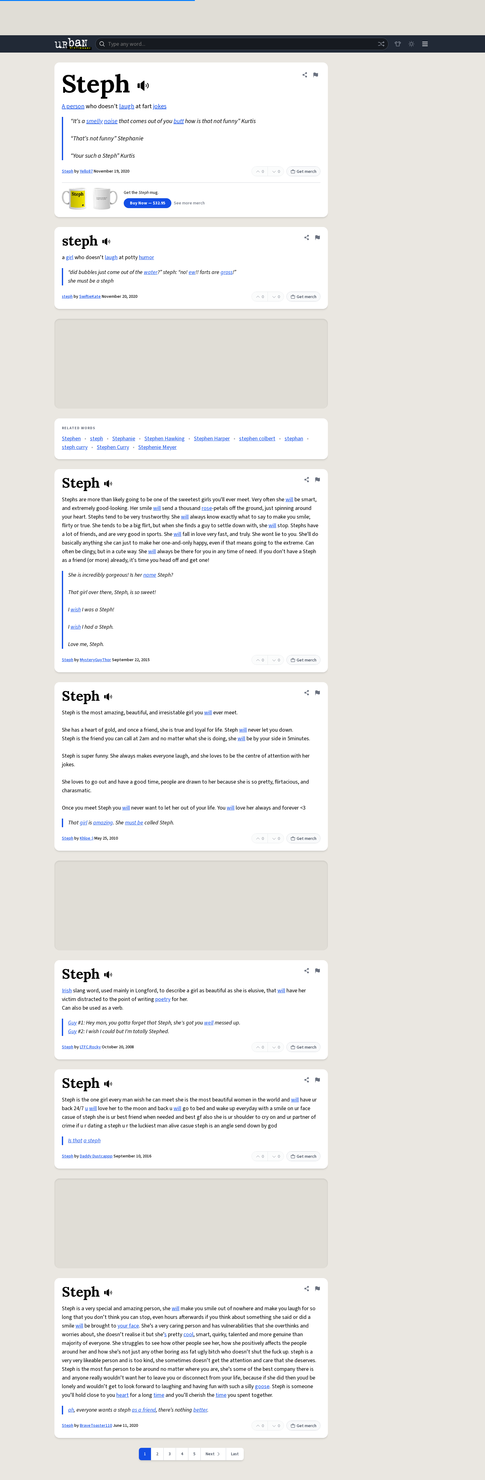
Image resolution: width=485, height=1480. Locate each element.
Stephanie (123, 439)
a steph (92, 1140)
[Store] (397, 43)
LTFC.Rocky (90, 1047)
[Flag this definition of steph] (317, 237)
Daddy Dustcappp (96, 1156)
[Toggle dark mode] (411, 43)
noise (111, 121)
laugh (126, 106)
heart (122, 1395)
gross (227, 272)
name (149, 575)
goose (262, 1386)
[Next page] (213, 1454)
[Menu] (425, 43)
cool (188, 1334)
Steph (67, 171)
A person (73, 106)
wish (76, 610)
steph (67, 296)
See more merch (189, 203)
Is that (75, 1140)
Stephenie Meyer (157, 447)
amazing (103, 823)
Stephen (71, 439)
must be (134, 823)
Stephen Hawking (164, 439)
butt (179, 121)
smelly (94, 121)
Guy (72, 1023)
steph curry (75, 447)
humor (146, 257)
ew (192, 272)
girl (69, 257)
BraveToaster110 (96, 1425)
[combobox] (241, 44)
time (158, 1395)
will (289, 499)
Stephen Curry (113, 447)
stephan (294, 439)
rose (207, 508)
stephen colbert (257, 439)
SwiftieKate (90, 296)
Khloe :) (86, 838)
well (208, 1023)
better (200, 1410)
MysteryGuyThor (95, 660)
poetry (162, 999)
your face (128, 1326)
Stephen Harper (212, 439)
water (150, 272)
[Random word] (381, 44)
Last (235, 1454)
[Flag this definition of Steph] (315, 75)
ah (71, 1410)
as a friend (144, 1410)
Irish (67, 991)
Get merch (303, 172)
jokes (159, 106)
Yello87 (86, 171)
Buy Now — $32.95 (147, 203)
